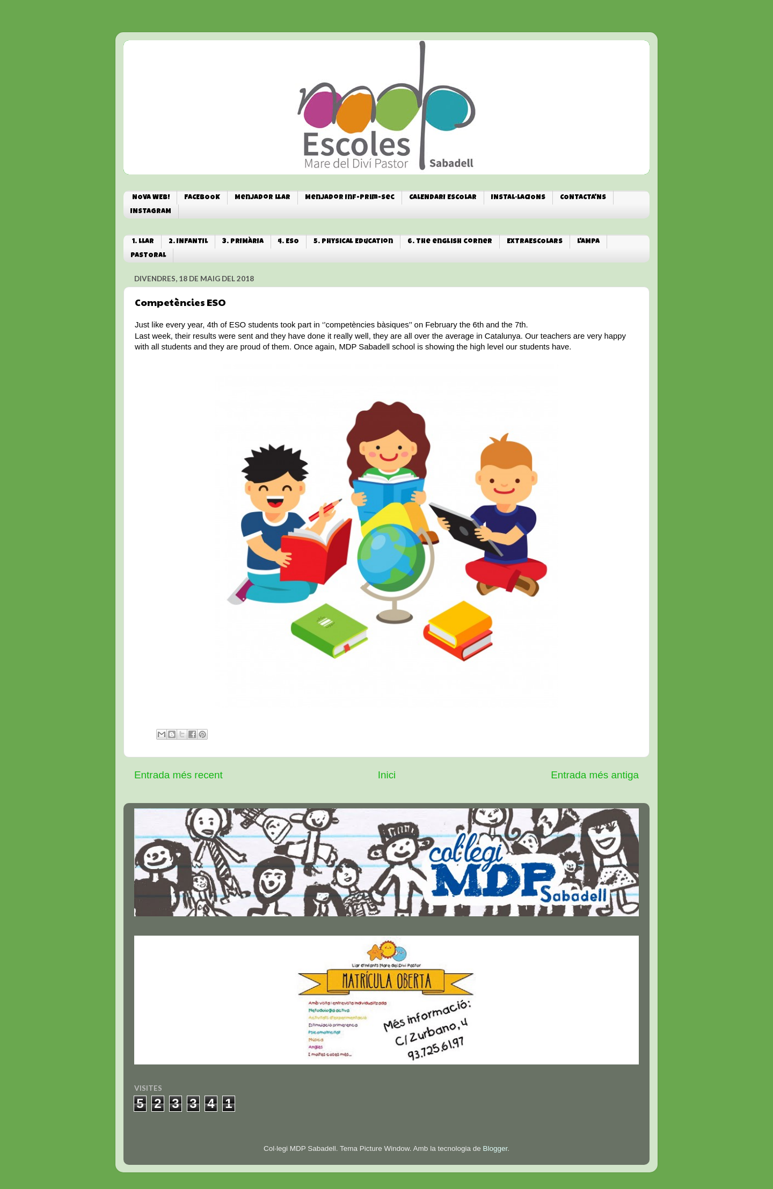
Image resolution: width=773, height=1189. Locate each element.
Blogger (495, 1148)
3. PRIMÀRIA (243, 241)
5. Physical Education (353, 241)
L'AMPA (588, 241)
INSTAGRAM (150, 211)
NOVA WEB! (151, 197)
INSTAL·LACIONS (518, 197)
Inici (387, 774)
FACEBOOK (202, 197)
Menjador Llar (262, 197)
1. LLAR (143, 241)
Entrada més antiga (595, 774)
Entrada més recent (178, 774)
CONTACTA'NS (583, 197)
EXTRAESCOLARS (535, 241)
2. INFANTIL (188, 241)
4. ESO (288, 241)
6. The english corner (449, 241)
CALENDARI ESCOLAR (443, 197)
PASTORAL (148, 255)
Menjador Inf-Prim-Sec (350, 197)
